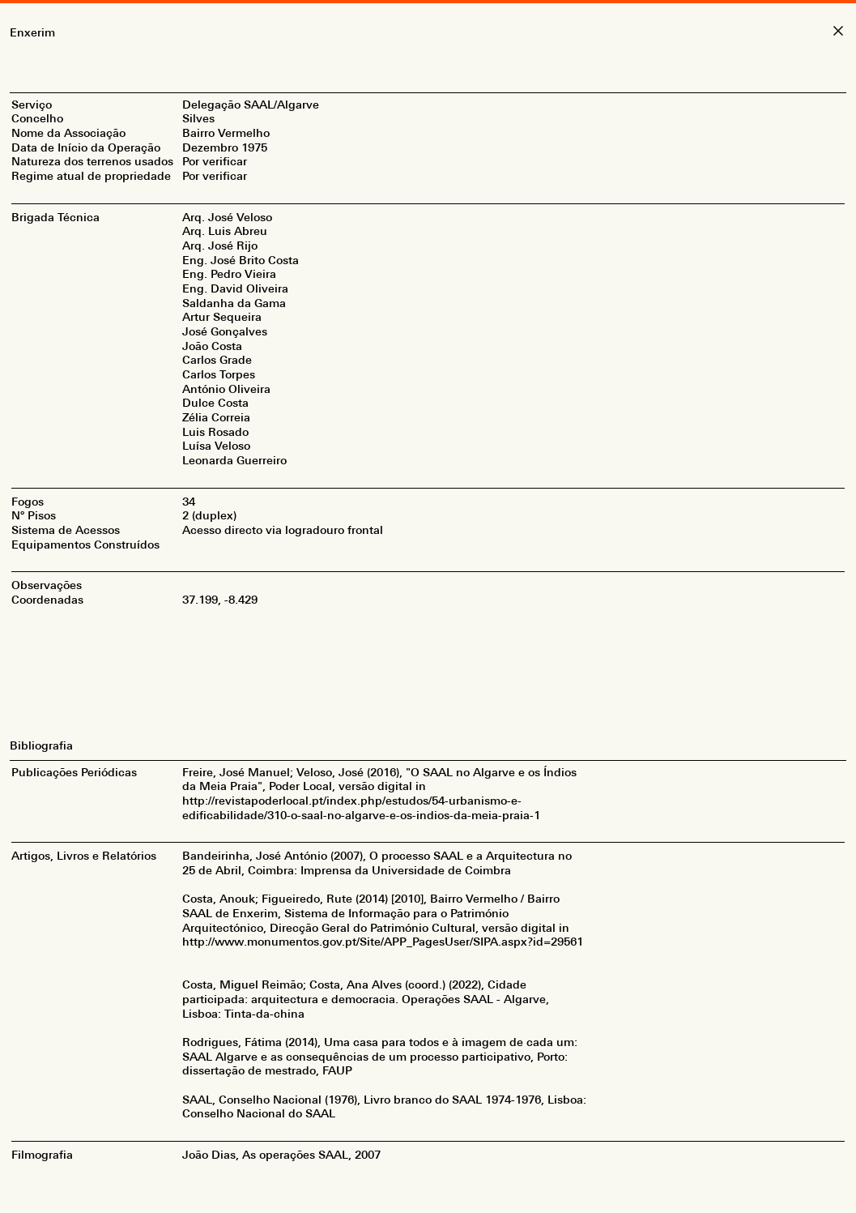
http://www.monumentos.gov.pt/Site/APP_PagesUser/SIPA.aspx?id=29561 (382, 941)
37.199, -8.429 (220, 599)
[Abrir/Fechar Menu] (428, 1)
